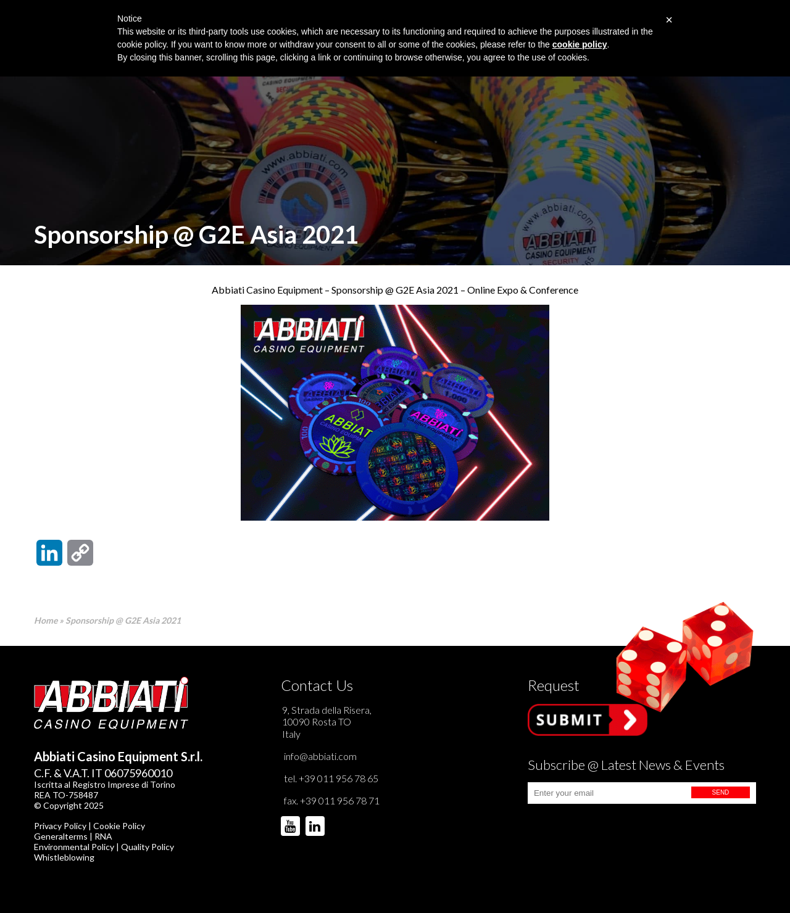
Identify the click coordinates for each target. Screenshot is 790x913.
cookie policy (579, 44)
